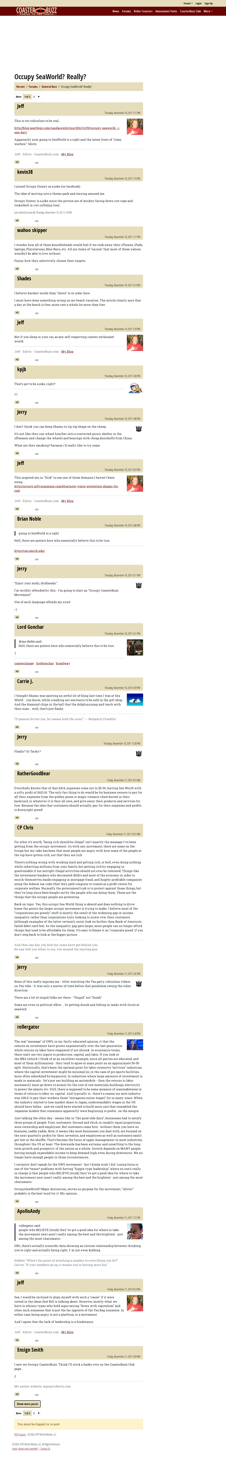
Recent (20, 87)
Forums (126, 11)
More (207, 11)
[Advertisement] (113, 44)
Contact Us (45, 1449)
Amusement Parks (166, 11)
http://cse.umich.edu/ (29, 551)
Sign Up (208, 3)
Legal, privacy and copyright (25, 1449)
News (116, 11)
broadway (63, 663)
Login (199, 3)
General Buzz (49, 87)
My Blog (67, 154)
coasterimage (24, 663)
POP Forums (20, 1434)
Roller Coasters (143, 11)
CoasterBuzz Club (190, 11)
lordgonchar (45, 663)
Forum (187, 3)
